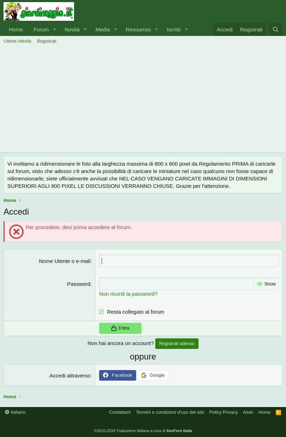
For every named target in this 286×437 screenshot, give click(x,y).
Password (78, 284)
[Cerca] (275, 29)
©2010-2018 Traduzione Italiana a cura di (143, 431)
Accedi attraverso (69, 375)
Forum (41, 29)
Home (16, 29)
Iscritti (174, 29)
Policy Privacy (223, 412)
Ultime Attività (17, 41)
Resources (138, 29)
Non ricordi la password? (128, 294)
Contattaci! (120, 412)
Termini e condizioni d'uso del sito (170, 412)
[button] (54, 29)
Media (103, 29)
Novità (72, 29)
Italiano (15, 412)
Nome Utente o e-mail (64, 261)
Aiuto (248, 412)
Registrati (46, 41)
